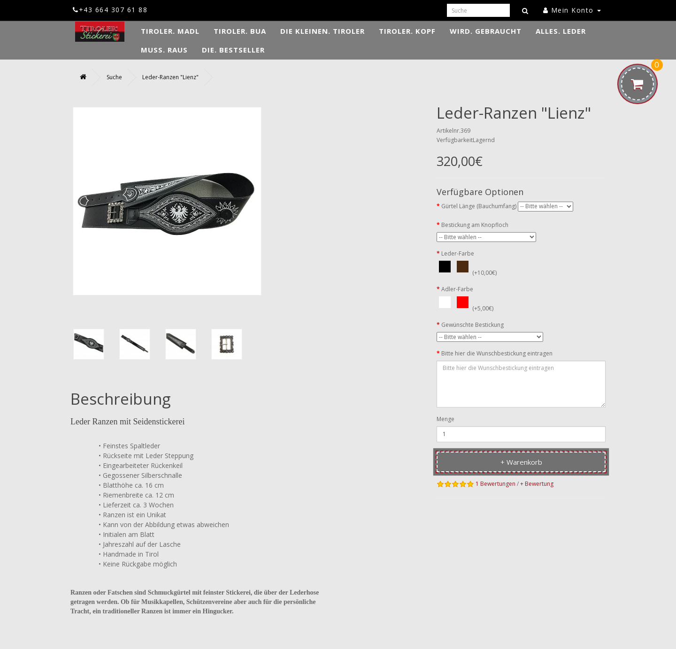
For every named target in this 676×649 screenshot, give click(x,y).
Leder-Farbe (457, 253)
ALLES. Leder (561, 31)
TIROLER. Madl (170, 31)
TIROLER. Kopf (407, 31)
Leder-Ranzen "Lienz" (170, 77)
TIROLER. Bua (240, 31)
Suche (114, 77)
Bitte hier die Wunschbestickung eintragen (497, 353)
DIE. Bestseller (233, 49)
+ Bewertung (536, 484)
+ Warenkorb (521, 462)
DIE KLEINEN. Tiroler (322, 31)
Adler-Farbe (457, 289)
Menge (445, 419)
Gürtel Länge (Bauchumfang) (478, 206)
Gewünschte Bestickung (472, 325)
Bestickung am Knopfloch (474, 225)
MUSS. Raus (164, 49)
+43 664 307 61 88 (110, 9)
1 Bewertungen (495, 484)
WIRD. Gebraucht (486, 31)
